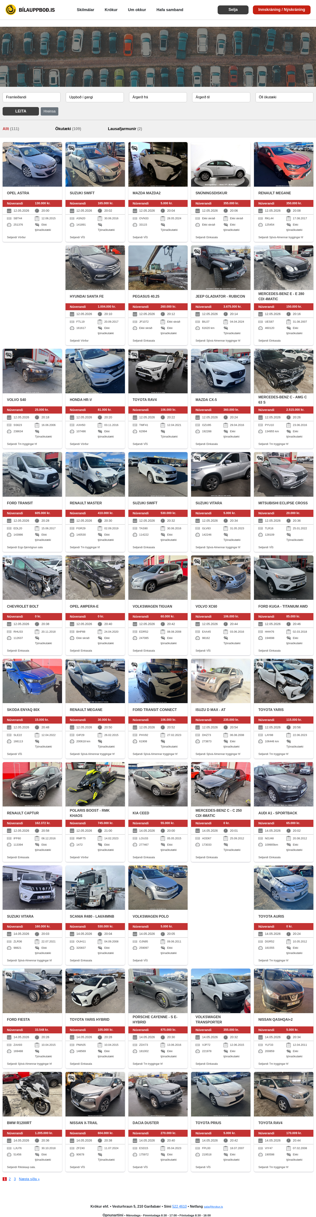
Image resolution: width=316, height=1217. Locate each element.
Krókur (111, 10)
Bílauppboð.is (30, 9)
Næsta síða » (29, 1179)
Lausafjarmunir (125, 129)
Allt (11, 129)
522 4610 (179, 1206)
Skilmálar (85, 10)
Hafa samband (169, 10)
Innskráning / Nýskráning (281, 9)
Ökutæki (68, 129)
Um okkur (137, 10)
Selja (233, 9)
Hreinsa (49, 111)
